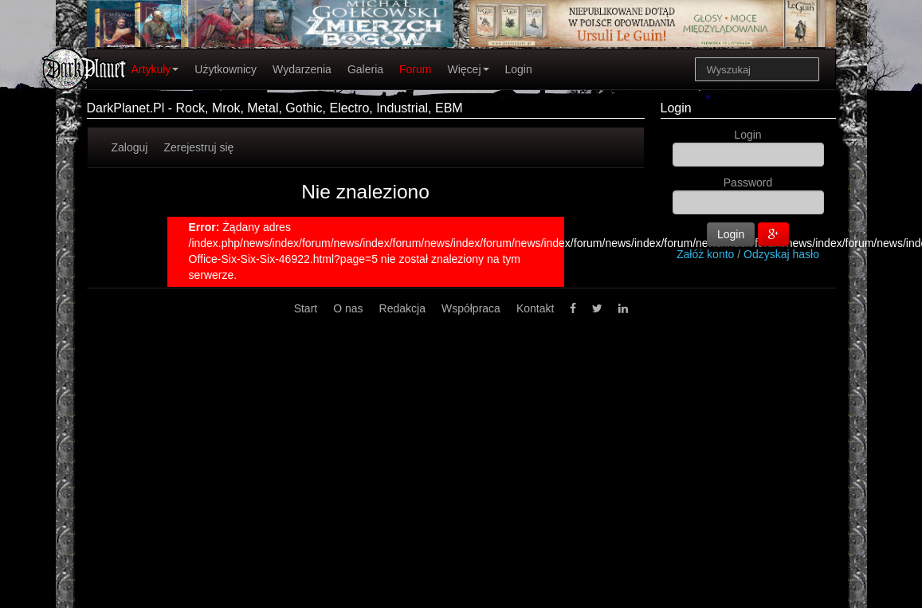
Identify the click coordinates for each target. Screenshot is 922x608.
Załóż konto (705, 254)
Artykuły (155, 69)
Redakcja (402, 308)
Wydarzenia (302, 69)
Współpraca (470, 308)
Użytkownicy (225, 69)
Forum (415, 69)
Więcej (467, 69)
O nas (348, 308)
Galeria (365, 69)
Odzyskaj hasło (781, 254)
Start (306, 308)
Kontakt (535, 308)
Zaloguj (130, 147)
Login (518, 69)
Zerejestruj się (198, 147)
